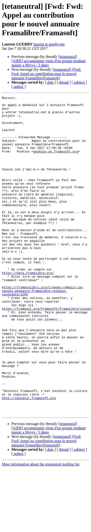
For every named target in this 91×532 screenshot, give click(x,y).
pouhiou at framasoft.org (56, 163)
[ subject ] (79, 82)
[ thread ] (64, 82)
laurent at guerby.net (49, 44)
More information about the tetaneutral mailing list (40, 528)
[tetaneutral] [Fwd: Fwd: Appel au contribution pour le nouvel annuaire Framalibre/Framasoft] (46, 73)
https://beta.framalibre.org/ (28, 308)
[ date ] (50, 82)
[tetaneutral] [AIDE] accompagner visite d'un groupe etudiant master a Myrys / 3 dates (48, 61)
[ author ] (18, 87)
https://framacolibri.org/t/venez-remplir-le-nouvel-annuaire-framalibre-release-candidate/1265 (43, 330)
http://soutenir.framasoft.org (29, 458)
